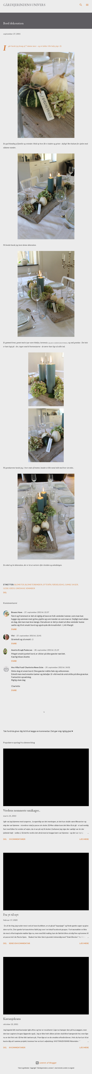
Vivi (13, 635)
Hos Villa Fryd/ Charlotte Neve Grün (27, 667)
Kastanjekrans (12, 1019)
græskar (20, 588)
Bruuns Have (16, 612)
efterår (47, 584)
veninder (30, 588)
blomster (19, 584)
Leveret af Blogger (46, 1062)
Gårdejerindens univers (24, 5)
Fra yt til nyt (11, 914)
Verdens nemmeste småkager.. (21, 810)
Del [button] (5, 592)
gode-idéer (9, 588)
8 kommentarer (17, 1047)
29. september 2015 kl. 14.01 (57, 667)
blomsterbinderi (33, 584)
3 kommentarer (17, 839)
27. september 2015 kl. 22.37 (36, 612)
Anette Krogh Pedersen (21, 650)
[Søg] (80, 4)
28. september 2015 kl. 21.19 (46, 650)
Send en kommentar (19, 943)
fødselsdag (58, 584)
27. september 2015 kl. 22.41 (29, 635)
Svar (14, 629)
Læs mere (84, 839)
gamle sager (71, 584)
